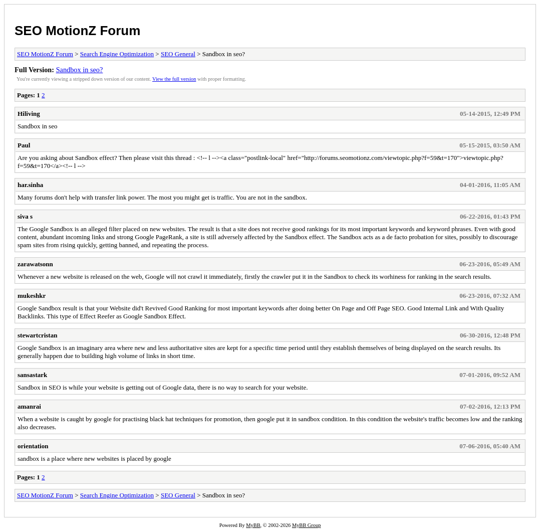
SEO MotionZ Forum (77, 30)
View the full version (174, 79)
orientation (33, 446)
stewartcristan (37, 335)
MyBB (253, 525)
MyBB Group (306, 525)
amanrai (29, 406)
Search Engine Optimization (117, 54)
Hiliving (29, 113)
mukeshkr (32, 295)
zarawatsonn (35, 264)
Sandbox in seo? (79, 70)
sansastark (32, 375)
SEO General (178, 54)
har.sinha (30, 185)
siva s (25, 216)
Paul (24, 145)
